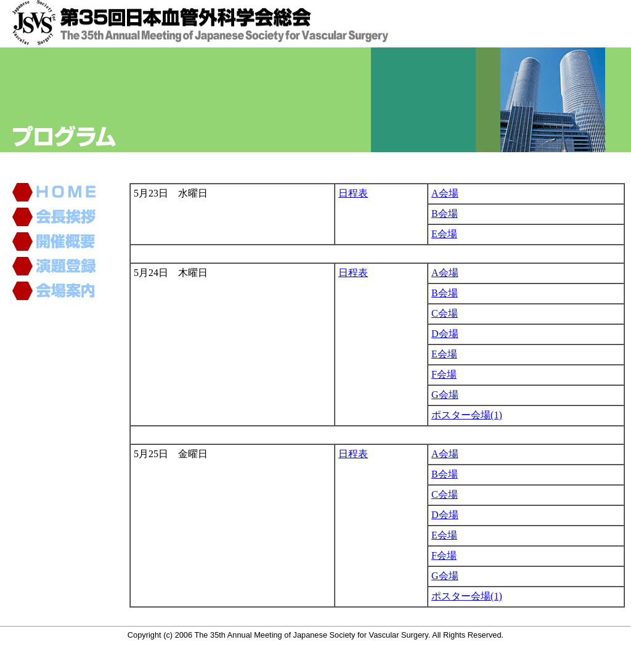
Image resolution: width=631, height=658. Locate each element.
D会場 (444, 333)
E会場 (444, 234)
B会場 (444, 213)
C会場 (444, 313)
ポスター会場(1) (466, 415)
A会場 (444, 193)
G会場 (444, 394)
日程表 (353, 193)
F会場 (444, 374)
